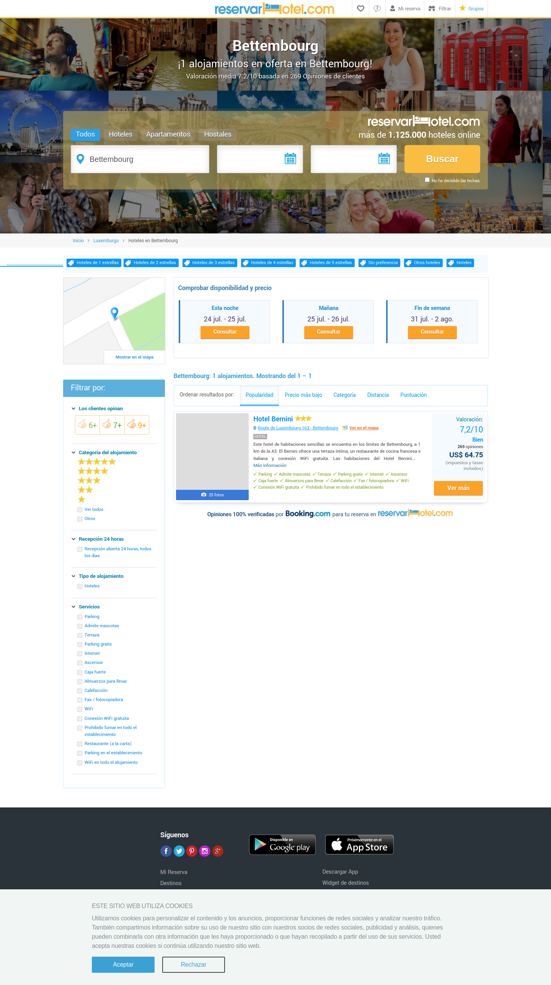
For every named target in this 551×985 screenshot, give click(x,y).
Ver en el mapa (365, 432)
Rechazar (193, 964)
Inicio (78, 243)
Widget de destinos (345, 886)
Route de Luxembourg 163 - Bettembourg (299, 432)
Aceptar (123, 964)
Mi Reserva (173, 875)
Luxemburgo (106, 243)
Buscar (442, 158)
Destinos (171, 886)
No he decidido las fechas (455, 181)
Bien (470, 438)
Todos (85, 134)
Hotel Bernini (283, 423)
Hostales (218, 134)
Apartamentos (169, 134)
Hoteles (121, 134)
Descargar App (340, 875)
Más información (271, 469)
